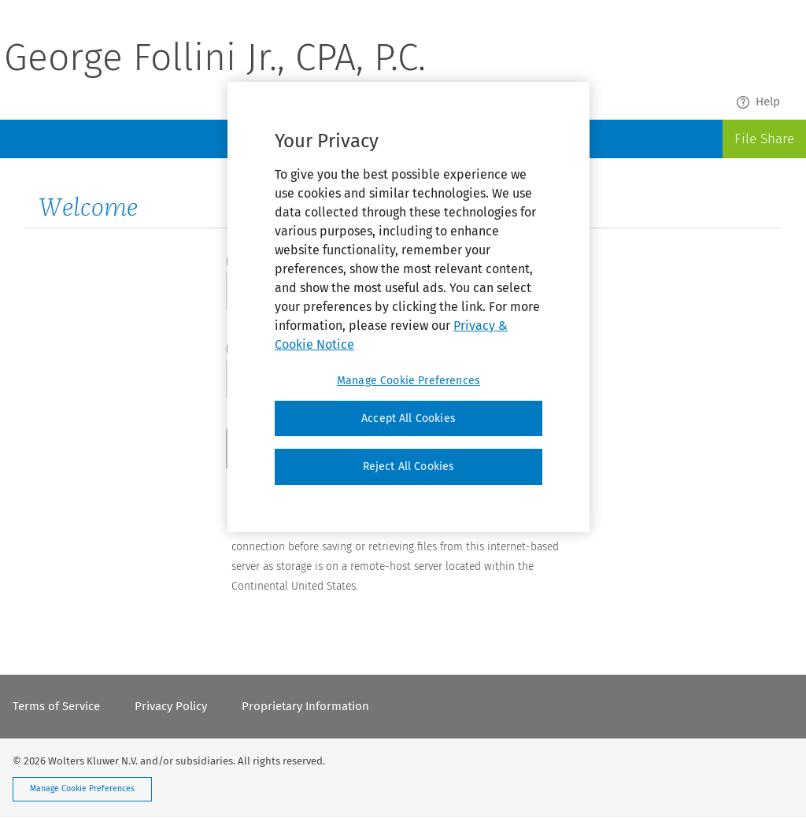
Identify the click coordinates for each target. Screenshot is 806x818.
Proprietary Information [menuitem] (305, 706)
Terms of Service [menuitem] (56, 706)
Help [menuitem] (758, 101)
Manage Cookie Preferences (82, 788)
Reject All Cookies (409, 466)
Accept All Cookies (408, 418)
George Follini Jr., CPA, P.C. (215, 59)
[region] (408, 307)
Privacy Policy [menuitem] (171, 706)
